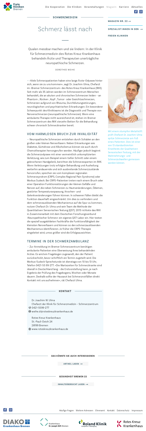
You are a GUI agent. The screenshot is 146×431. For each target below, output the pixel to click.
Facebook (5, 410)
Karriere (124, 6)
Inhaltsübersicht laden (71, 384)
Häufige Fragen (66, 410)
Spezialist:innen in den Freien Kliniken (123, 32)
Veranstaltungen (94, 6)
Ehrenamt (100, 410)
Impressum (137, 410)
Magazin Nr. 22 (118, 20)
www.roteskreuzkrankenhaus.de (50, 328)
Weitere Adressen (84, 410)
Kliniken (74, 6)
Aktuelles (137, 6)
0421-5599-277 (40, 307)
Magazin (111, 6)
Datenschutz (123, 410)
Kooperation (55, 6)
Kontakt (111, 410)
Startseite (18, 6)
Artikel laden (71, 364)
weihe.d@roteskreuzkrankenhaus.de (52, 311)
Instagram (10, 410)
